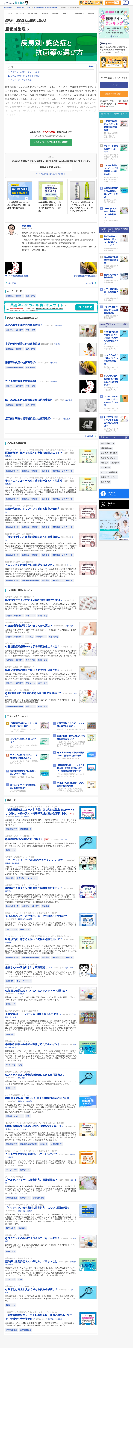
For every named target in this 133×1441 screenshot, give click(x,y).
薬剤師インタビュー (14, 1116)
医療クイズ (66, 14)
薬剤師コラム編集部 (22, 816)
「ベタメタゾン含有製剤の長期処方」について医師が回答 (37, 1207)
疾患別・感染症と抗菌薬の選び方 (45, 7)
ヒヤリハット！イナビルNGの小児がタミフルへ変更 (34, 860)
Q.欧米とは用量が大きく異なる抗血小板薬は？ (31, 1289)
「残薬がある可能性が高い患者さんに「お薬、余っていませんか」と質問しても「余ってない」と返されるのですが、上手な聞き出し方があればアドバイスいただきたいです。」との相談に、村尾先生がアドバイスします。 (40, 974)
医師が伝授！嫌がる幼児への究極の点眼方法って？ (34, 452)
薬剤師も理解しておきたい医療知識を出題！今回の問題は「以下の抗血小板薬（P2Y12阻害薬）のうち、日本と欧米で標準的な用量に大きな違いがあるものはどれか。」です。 (40, 1298)
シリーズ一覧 (33, 14)
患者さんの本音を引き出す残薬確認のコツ (29, 967)
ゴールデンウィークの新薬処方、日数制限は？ (31, 1179)
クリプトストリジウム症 (21, 80)
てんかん (29, 637)
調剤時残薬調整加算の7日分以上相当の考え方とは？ (34, 1126)
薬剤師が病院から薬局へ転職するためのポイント (32, 1044)
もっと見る (90, 436)
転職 (20, 1065)
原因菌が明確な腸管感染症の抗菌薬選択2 (28, 418)
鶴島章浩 (8, 891)
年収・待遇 (10, 1065)
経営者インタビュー (109, 458)
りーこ (69, 565)
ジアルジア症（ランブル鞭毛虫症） (26, 76)
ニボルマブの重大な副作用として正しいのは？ (31, 1154)
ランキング (20, 14)
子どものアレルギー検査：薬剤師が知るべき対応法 (34, 480)
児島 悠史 (64, 839)
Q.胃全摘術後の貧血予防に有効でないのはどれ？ (33, 670)
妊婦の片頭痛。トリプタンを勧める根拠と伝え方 (32, 508)
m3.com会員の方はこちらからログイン (50, 174)
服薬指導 (91, 14)
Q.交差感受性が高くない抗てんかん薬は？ (29, 625)
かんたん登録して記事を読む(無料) (50, 142)
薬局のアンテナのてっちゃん (16, 1129)
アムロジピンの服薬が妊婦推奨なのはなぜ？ (30, 564)
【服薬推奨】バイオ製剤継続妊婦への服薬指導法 (32, 536)
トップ (9, 14)
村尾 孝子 (69, 968)
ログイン (126, 2)
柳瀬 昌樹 (58, 325)
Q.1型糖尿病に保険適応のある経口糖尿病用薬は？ (33, 693)
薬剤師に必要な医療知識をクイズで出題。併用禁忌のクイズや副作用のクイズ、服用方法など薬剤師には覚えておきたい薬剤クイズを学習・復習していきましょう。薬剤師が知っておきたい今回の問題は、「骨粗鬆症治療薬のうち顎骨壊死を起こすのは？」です (40, 653)
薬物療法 (22, 1228)
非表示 (91, 66)
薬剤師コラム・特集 (24, 7)
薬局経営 (43, 1144)
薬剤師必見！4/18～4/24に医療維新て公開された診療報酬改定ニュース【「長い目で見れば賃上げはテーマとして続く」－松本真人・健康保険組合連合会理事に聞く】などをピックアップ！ (40, 822)
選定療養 (55, 14)
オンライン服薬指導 (109, 472)
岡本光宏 (8, 456)
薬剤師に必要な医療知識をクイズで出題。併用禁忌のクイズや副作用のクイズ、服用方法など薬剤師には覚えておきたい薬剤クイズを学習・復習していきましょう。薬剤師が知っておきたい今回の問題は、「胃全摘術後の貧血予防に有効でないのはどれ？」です (40, 676)
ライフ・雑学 (11, 929)
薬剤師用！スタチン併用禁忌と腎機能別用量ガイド (34, 888)
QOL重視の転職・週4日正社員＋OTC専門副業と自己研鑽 (37, 1098)
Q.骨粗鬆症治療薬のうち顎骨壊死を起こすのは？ (33, 646)
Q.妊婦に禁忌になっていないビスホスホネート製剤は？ (36, 990)
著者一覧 (45, 14)
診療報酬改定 (79, 14)
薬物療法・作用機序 (14, 296)
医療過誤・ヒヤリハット (62, 471)
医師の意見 (10, 1228)
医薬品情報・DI (12, 471)
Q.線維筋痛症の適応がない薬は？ (24, 839)
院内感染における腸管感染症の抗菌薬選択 (29, 399)
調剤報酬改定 (11, 829)
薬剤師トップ (8, 7)
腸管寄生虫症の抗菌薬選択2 (21, 362)
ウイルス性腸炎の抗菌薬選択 (21, 381)
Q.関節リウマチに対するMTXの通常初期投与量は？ (34, 600)
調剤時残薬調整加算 (28, 1144)
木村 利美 (69, 626)
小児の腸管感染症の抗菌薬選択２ (24, 325)
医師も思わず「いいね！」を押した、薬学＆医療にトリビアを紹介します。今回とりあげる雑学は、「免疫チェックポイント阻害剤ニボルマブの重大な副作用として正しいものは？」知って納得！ (40, 1163)
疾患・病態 (30, 296)
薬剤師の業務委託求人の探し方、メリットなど (31, 1261)
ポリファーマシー (24, 981)
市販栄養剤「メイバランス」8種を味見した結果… (33, 1014)
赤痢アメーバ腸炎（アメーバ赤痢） (26, 72)
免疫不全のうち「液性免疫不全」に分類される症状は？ (36, 916)
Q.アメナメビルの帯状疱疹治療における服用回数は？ (35, 1074)
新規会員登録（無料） (51, 167)
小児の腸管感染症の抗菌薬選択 (23, 343)
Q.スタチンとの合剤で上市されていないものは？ (33, 1238)
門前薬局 (104, 463)
